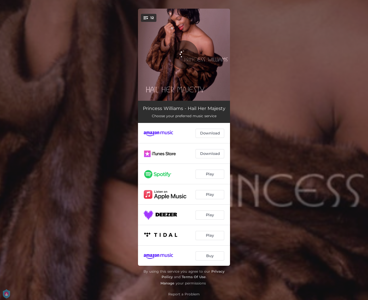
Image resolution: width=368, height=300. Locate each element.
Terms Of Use (194, 277)
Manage (167, 283)
